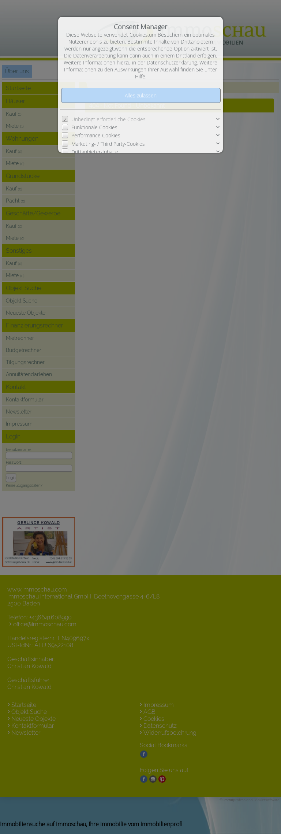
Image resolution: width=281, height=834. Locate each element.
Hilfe (140, 76)
